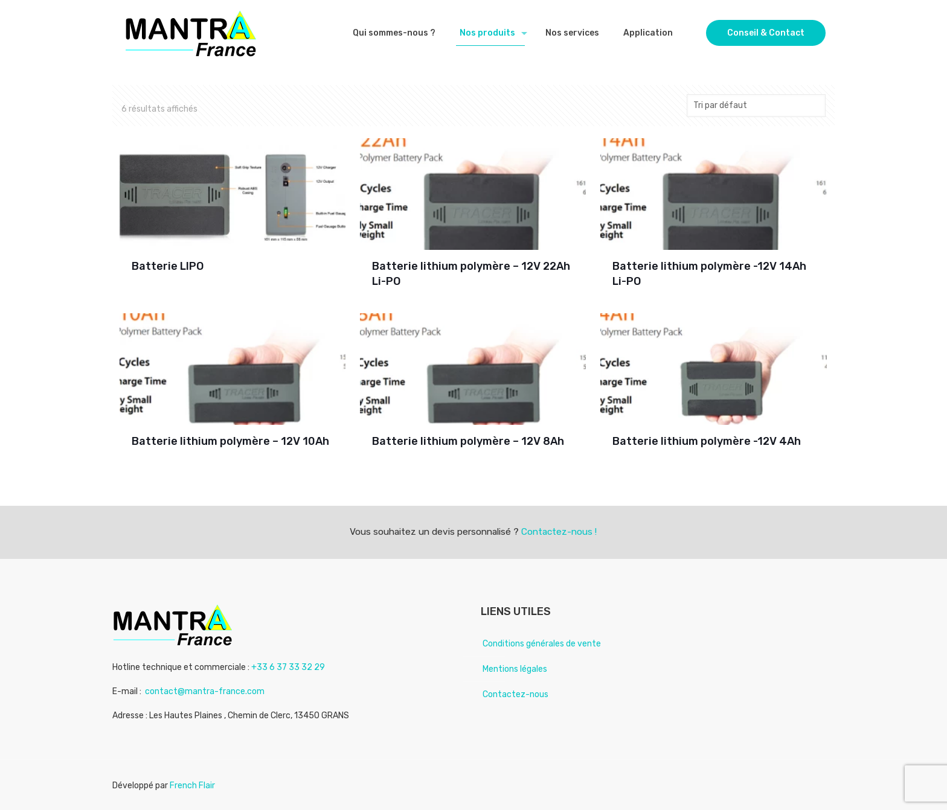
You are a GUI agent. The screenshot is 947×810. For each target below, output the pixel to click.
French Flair (192, 785)
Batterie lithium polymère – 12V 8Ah (468, 441)
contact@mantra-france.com (205, 691)
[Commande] (756, 105)
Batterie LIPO (168, 266)
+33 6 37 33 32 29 (288, 667)
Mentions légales (515, 669)
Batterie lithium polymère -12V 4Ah (706, 441)
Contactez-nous (515, 694)
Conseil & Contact (765, 33)
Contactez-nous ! (559, 531)
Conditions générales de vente (542, 644)
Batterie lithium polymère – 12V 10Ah (230, 441)
